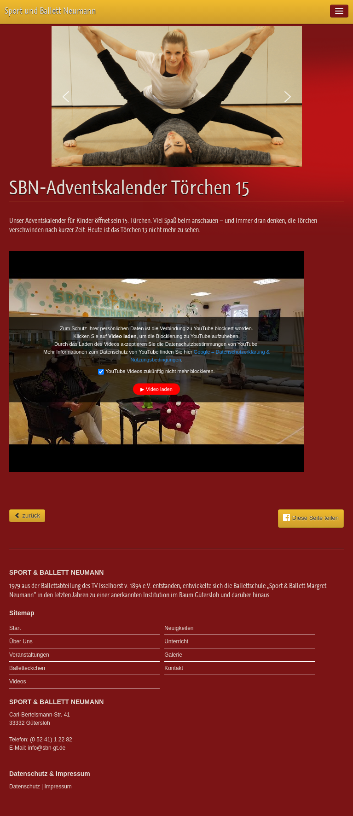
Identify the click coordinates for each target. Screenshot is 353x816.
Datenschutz (24, 786)
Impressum (58, 786)
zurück (27, 515)
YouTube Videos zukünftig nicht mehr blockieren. (156, 371)
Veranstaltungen (29, 655)
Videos (17, 681)
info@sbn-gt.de (47, 748)
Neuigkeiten (178, 628)
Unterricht (176, 641)
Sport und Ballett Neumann (50, 11)
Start (15, 628)
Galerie (173, 655)
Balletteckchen (27, 668)
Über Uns (21, 641)
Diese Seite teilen (311, 517)
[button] (65, 96)
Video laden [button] (159, 389)
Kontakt (173, 668)
